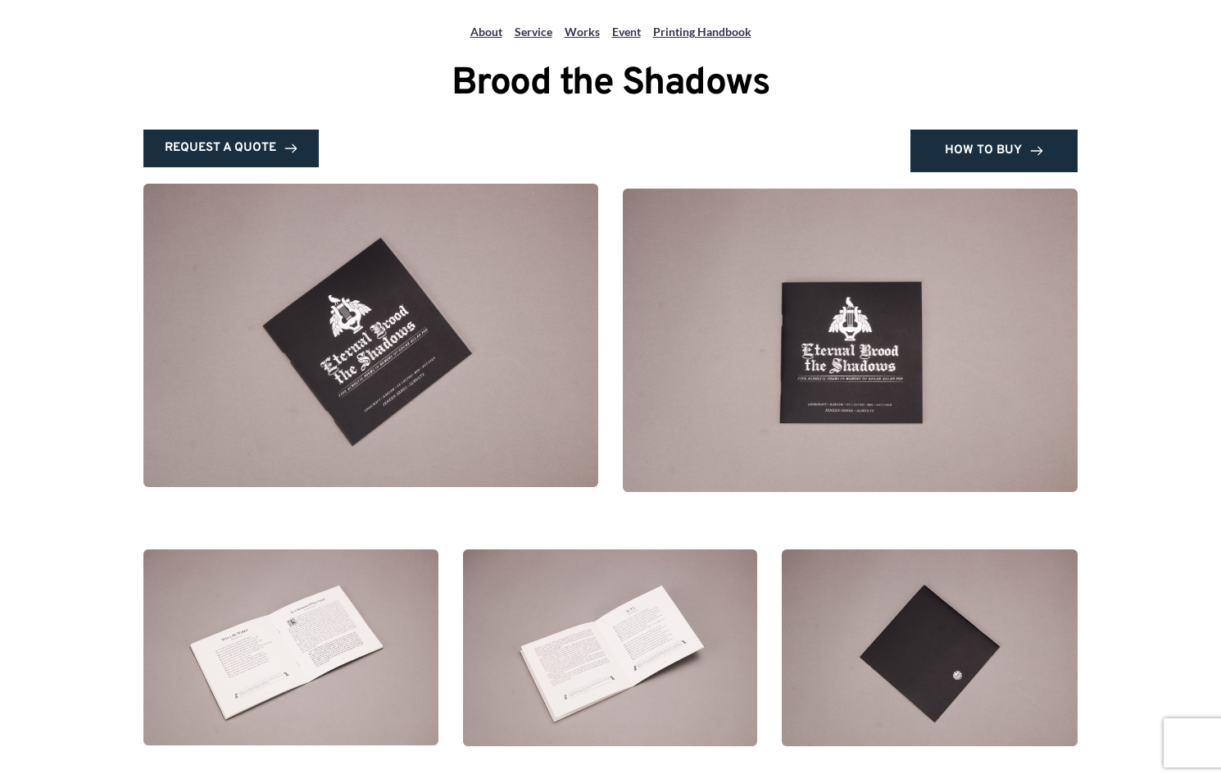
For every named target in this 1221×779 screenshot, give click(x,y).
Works (582, 32)
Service (533, 32)
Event (626, 32)
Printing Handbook (702, 32)
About (486, 32)
